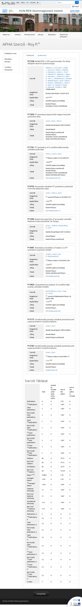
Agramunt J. (61, 74)
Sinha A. (59, 121)
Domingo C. (52, 76)
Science (18, 34)
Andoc (23, 2)
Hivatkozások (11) (54, 211)
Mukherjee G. (59, 83)
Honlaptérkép (41, 594)
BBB (18, 2)
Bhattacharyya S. (53, 81)
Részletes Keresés (8, 60)
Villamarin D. (52, 74)
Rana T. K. (51, 85)
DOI (47, 178)
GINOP (4, 4)
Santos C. (60, 72)
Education (52, 34)
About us (7, 34)
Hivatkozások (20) (54, 311)
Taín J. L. (50, 78)
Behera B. (51, 87)
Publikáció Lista (10, 53)
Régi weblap (11, 4)
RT (28, 2)
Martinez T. (49, 68)
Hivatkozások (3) (54, 276)
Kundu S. (51, 83)
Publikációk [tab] (30, 55)
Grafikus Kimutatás (8, 68)
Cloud (13, 2)
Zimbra (7, 2)
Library (41, 34)
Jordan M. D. (60, 76)
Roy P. (62, 81)
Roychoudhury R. (53, 256)
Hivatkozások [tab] (42, 55)
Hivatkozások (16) (54, 178)
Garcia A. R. (51, 70)
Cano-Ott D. (58, 68)
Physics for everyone (64, 36)
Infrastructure (29, 35)
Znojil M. (54, 225)
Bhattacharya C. (59, 78)
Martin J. (59, 70)
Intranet (32, 2)
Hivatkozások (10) (51, 370)
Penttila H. (58, 87)
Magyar (75, 6)
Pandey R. (58, 85)
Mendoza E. (52, 72)
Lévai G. (48, 121)
